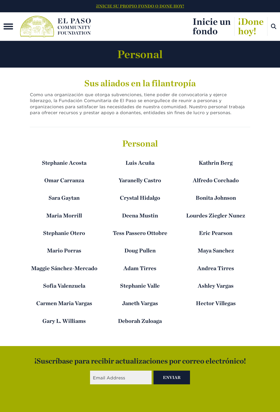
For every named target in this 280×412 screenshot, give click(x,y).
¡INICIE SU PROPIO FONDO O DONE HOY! (140, 6)
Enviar (172, 377)
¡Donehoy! (251, 26)
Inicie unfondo (212, 26)
